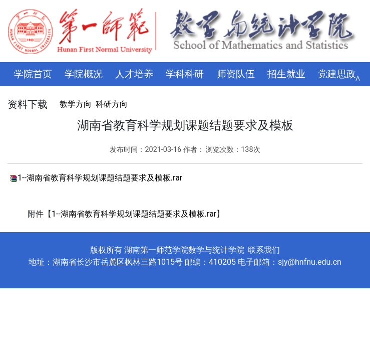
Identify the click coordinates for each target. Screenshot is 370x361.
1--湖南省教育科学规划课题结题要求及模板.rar (100, 178)
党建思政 (337, 74)
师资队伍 (236, 74)
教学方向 (76, 104)
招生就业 (286, 74)
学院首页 (33, 74)
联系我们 (264, 250)
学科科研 (185, 74)
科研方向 (112, 104)
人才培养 (134, 74)
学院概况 (84, 74)
